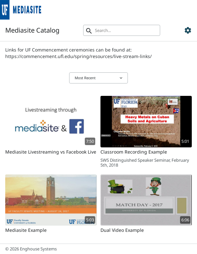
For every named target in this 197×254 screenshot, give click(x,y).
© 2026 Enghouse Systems (31, 249)
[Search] (121, 30)
